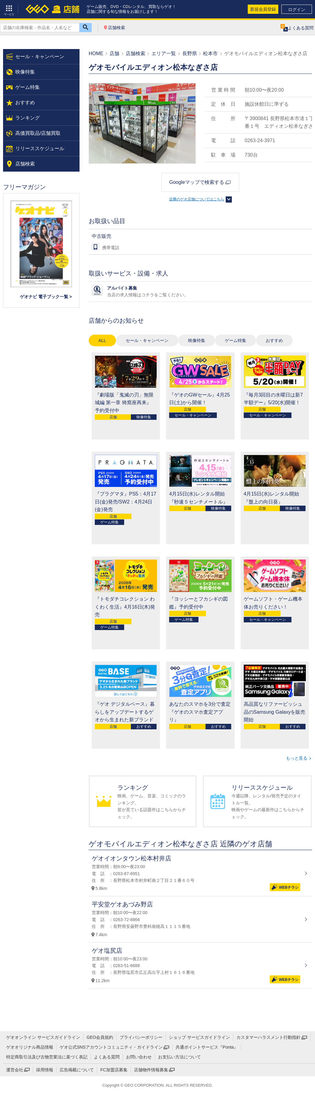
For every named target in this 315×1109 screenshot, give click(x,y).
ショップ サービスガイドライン (199, 1037)
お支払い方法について (179, 1056)
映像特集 (196, 340)
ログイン (296, 9)
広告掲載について (77, 1069)
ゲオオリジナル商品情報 (29, 1047)
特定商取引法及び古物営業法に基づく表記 (46, 1056)
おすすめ (274, 340)
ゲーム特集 (235, 340)
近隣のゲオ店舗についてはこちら (196, 199)
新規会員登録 (263, 9)
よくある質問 (107, 1056)
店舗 (114, 53)
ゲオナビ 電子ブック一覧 (44, 296)
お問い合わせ (139, 1056)
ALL (102, 340)
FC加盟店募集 (114, 1069)
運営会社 (14, 1069)
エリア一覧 (163, 53)
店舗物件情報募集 (151, 1069)
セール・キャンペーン (147, 340)
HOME (96, 53)
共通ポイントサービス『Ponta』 (207, 1047)
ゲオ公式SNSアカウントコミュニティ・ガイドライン (111, 1047)
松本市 (210, 53)
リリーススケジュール (39, 148)
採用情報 (44, 1069)
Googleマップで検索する (196, 182)
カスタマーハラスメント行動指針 (268, 1037)
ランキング (27, 117)
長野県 (189, 53)
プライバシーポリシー (141, 1037)
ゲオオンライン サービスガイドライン (43, 1037)
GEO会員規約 (100, 1037)
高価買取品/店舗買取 (38, 133)
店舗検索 (116, 27)
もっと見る (296, 758)
